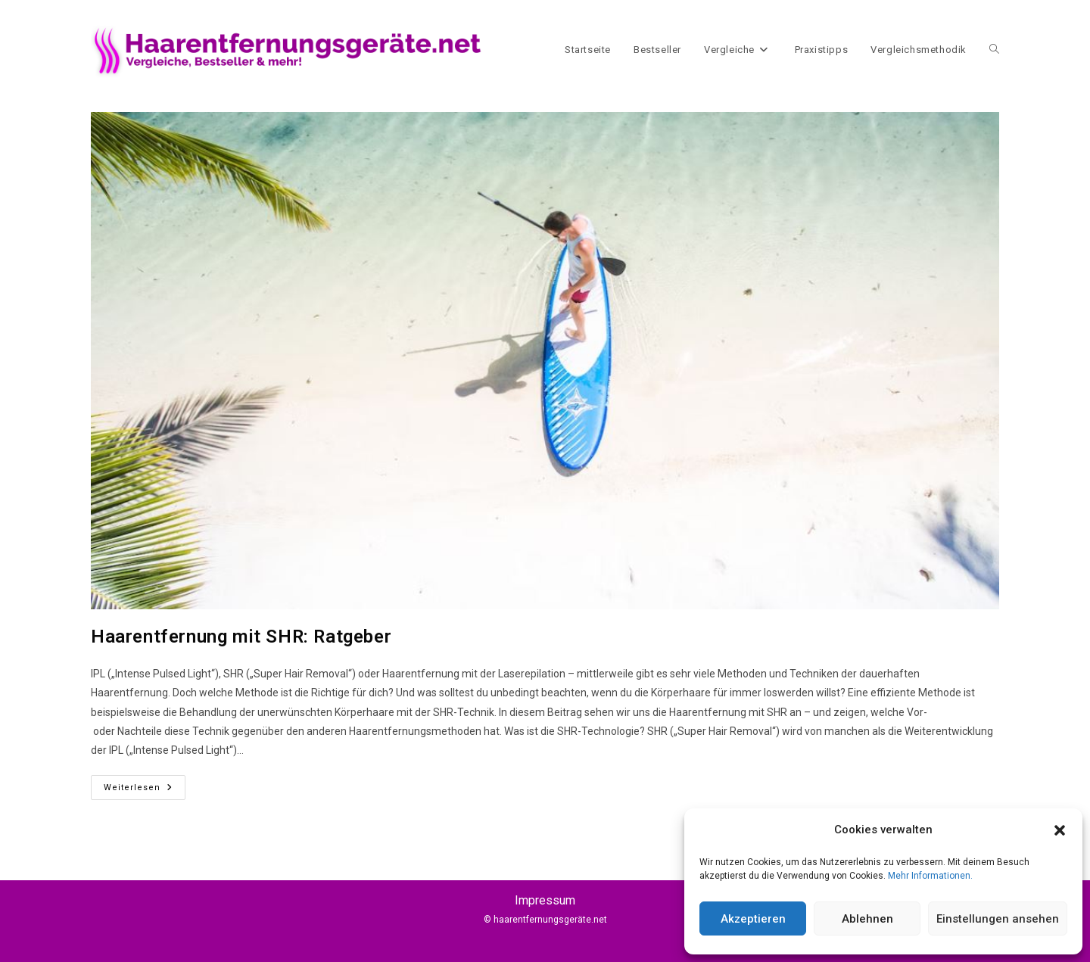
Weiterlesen (144, 783)
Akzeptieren (753, 919)
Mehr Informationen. (930, 875)
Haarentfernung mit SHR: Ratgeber (241, 636)
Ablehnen (867, 919)
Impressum (545, 900)
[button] (1059, 830)
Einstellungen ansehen (997, 919)
